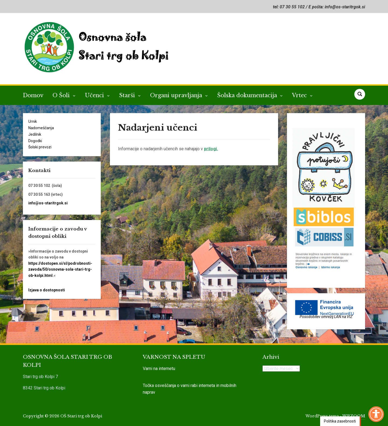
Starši (128, 95)
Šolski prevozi (39, 147)
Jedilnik (34, 134)
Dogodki (35, 141)
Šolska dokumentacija (248, 95)
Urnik (32, 121)
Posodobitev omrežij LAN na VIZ (326, 317)
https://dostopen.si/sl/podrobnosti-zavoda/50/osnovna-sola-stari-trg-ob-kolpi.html (60, 269)
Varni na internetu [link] (159, 368)
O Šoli (62, 95)
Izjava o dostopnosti (46, 290)
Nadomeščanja (41, 128)
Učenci (95, 95)
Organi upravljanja (177, 95)
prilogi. (211, 148)
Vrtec (300, 95)
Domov (33, 95)
